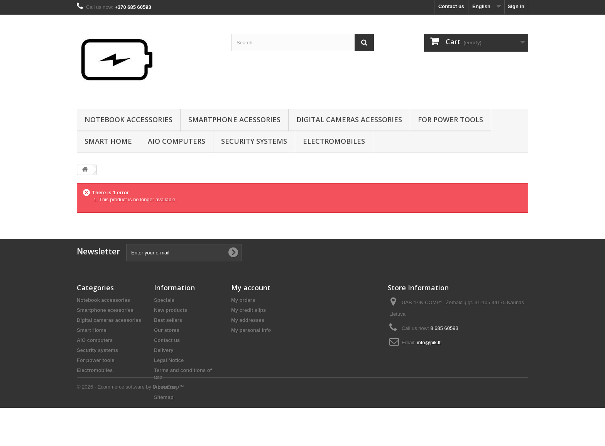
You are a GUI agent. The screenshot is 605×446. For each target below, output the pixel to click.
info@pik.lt (429, 342)
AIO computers (176, 141)
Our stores (166, 330)
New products (170, 310)
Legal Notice (169, 360)
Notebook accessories (128, 119)
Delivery (164, 350)
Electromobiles (334, 141)
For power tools (450, 119)
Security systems (254, 141)
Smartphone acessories (234, 119)
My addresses (247, 320)
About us (165, 387)
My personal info (251, 330)
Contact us (451, 6)
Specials (164, 300)
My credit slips (248, 310)
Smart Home (108, 141)
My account (250, 287)
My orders (243, 300)
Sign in (516, 6)
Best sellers (168, 320)
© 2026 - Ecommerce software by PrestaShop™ (130, 425)
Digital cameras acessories (349, 119)
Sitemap (164, 397)
